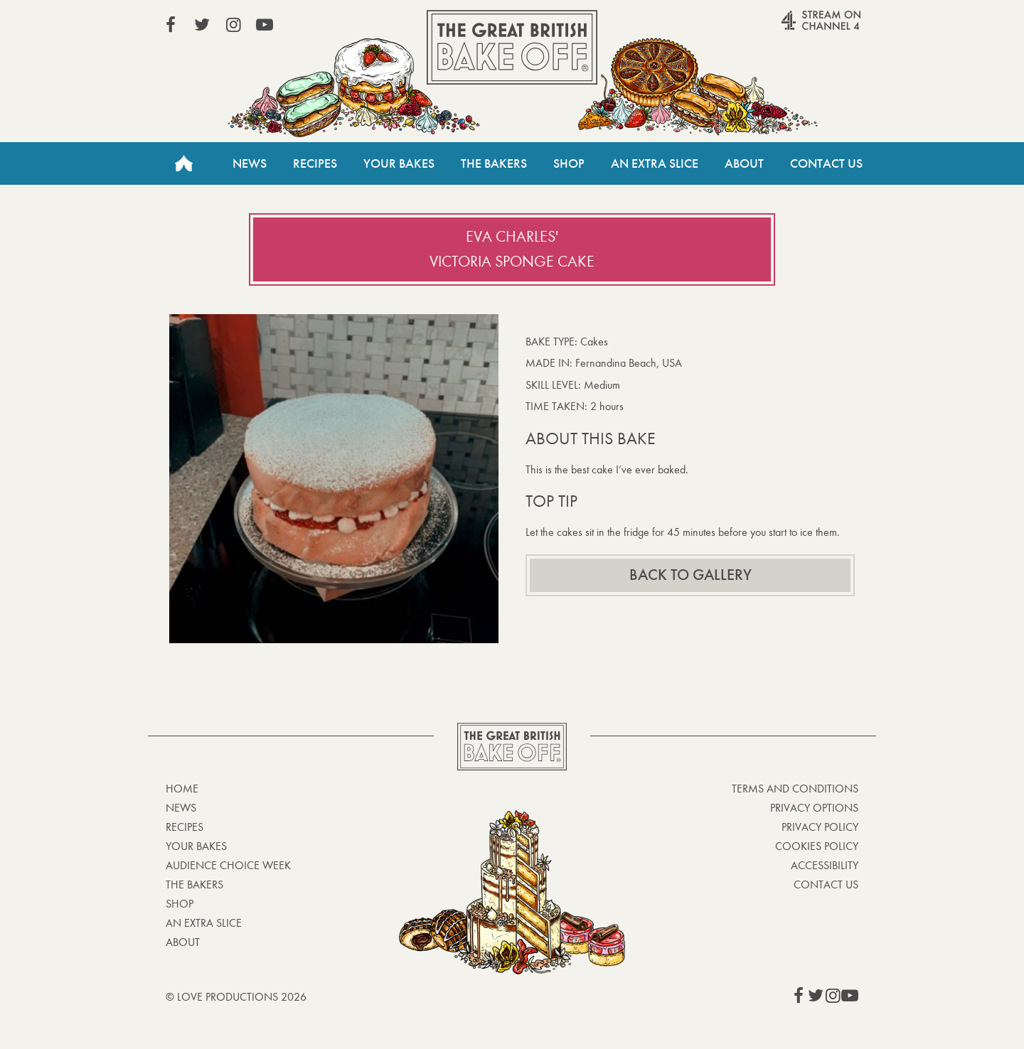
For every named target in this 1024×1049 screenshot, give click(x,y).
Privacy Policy (820, 827)
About (744, 163)
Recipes (315, 163)
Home (183, 163)
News (250, 163)
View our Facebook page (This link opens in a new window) (170, 24)
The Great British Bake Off (512, 47)
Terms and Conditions (795, 788)
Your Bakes (398, 163)
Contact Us (826, 163)
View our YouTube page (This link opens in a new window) (264, 24)
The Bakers (494, 163)
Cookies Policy (816, 846)
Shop (569, 163)
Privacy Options (814, 807)
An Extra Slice (654, 163)
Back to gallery (690, 575)
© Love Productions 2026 (236, 997)
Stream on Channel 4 (793, 27)
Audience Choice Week (228, 865)
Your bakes (196, 846)
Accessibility (824, 865)
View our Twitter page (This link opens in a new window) (201, 24)
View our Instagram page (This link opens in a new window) (233, 24)
